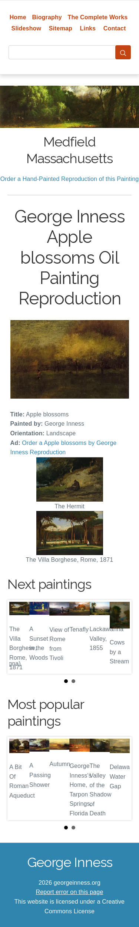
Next (120, 637)
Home (18, 17)
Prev (19, 637)
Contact (114, 28)
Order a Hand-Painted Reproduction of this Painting (69, 179)
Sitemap (60, 28)
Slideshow (26, 28)
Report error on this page (69, 892)
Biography (47, 17)
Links (88, 28)
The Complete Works (98, 17)
